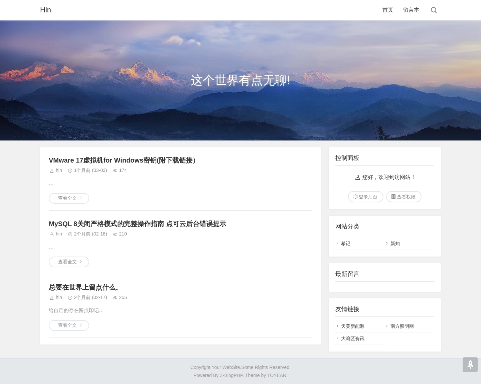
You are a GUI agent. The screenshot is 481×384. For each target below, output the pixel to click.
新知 (395, 243)
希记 (345, 243)
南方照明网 (402, 326)
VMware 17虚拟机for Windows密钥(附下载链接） (124, 160)
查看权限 (406, 196)
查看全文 (67, 198)
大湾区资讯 (352, 338)
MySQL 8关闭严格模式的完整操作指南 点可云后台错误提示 (137, 223)
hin (59, 170)
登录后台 (368, 196)
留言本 (411, 10)
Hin (45, 10)
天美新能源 (352, 326)
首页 (387, 10)
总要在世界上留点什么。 (85, 287)
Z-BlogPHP (231, 375)
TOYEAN (276, 375)
